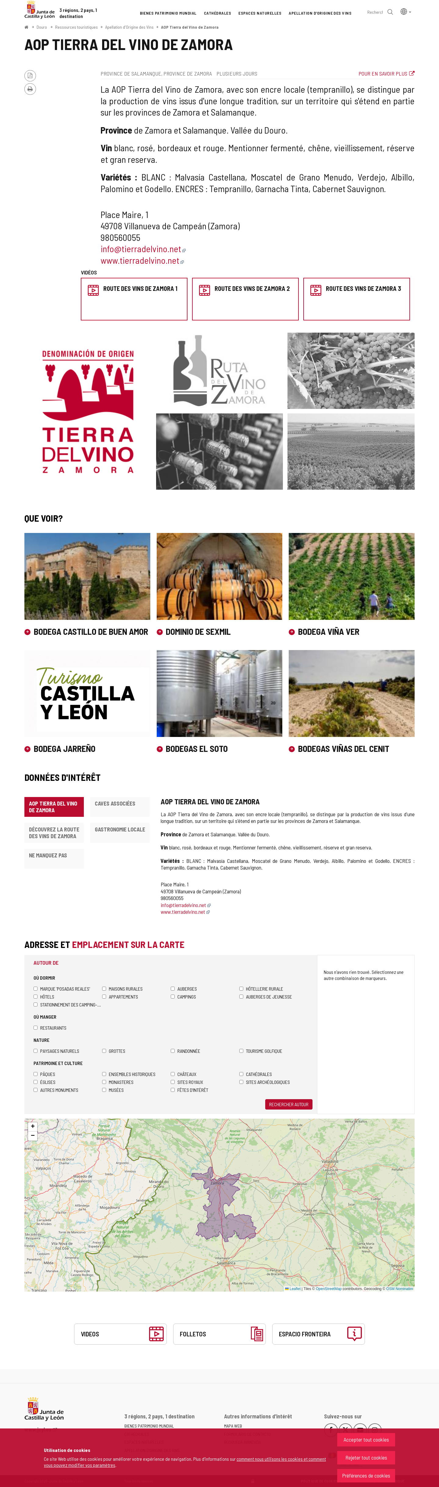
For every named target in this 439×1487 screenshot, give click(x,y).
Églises (44, 1082)
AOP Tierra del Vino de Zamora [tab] (53, 806)
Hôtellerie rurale (261, 989)
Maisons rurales (122, 989)
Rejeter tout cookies (366, 1457)
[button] (406, 11)
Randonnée (185, 1051)
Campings (183, 996)
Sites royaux (187, 1082)
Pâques (44, 1074)
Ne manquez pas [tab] (48, 855)
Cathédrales (255, 1074)
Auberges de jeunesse (265, 996)
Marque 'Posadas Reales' (62, 989)
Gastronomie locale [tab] (120, 829)
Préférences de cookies (366, 1475)
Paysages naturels (56, 1051)
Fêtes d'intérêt (189, 1090)
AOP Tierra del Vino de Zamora (190, 27)
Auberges (184, 989)
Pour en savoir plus (383, 73)
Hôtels (44, 996)
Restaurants (50, 1028)
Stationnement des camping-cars (68, 1004)
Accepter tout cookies (366, 1439)
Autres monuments (56, 1090)
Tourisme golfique (260, 1051)
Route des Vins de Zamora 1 (140, 288)
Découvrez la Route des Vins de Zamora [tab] (54, 832)
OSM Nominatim (399, 1289)
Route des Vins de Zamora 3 (363, 288)
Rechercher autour (289, 1104)
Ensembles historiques (128, 1074)
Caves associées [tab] (115, 803)
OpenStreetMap (329, 1289)
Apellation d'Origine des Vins (129, 27)
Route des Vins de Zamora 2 (252, 288)
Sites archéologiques (264, 1082)
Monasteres (118, 1082)
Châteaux (183, 1074)
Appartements (120, 996)
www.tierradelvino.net (142, 260)
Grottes (113, 1051)
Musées (113, 1090)
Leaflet (293, 1289)
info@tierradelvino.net (143, 248)
